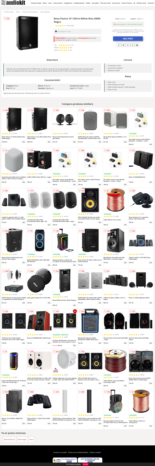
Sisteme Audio (36, 3)
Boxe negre (22, 439)
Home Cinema (127, 3)
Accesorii (151, 3)
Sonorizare (116, 3)
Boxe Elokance (45, 12)
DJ (134, 3)
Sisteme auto (141, 3)
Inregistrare (68, 3)
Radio (88, 3)
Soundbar (95, 3)
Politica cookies (95, 452)
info (23, 142)
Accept (85, 464)
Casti (50, 3)
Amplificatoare (79, 3)
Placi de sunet (105, 3)
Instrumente (57, 3)
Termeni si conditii (60, 452)
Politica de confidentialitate (78, 452)
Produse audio (9, 12)
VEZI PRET (128, 38)
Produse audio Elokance (30, 12)
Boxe (45, 3)
